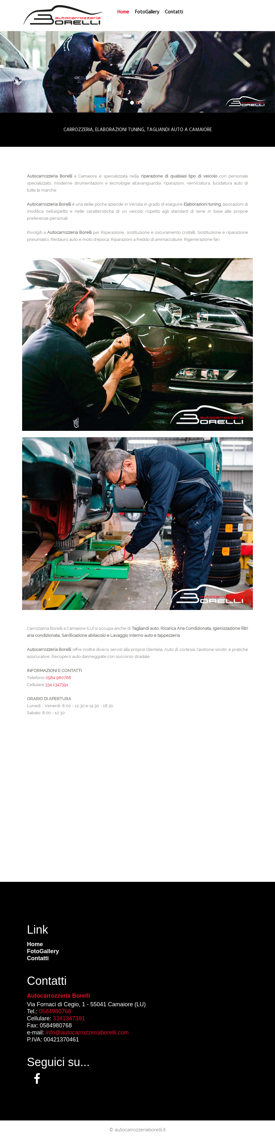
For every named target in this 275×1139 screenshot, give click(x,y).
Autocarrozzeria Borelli (58, 996)
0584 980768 (58, 677)
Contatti (38, 958)
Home (35, 944)
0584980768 (55, 1011)
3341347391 (69, 1018)
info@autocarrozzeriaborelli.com (87, 1032)
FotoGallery (147, 12)
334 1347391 (56, 684)
